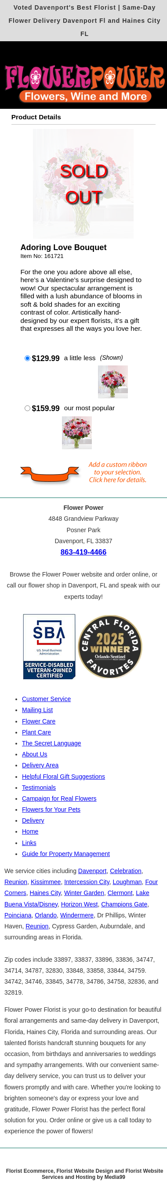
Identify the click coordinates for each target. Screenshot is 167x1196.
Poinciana (18, 915)
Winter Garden (84, 892)
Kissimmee (46, 881)
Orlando (46, 915)
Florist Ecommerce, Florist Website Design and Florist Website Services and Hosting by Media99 (84, 1174)
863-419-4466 (84, 552)
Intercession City (86, 881)
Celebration (126, 870)
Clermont (120, 892)
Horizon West (79, 904)
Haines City (45, 892)
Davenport (92, 870)
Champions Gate (124, 904)
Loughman (127, 881)
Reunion (15, 881)
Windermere (77, 915)
